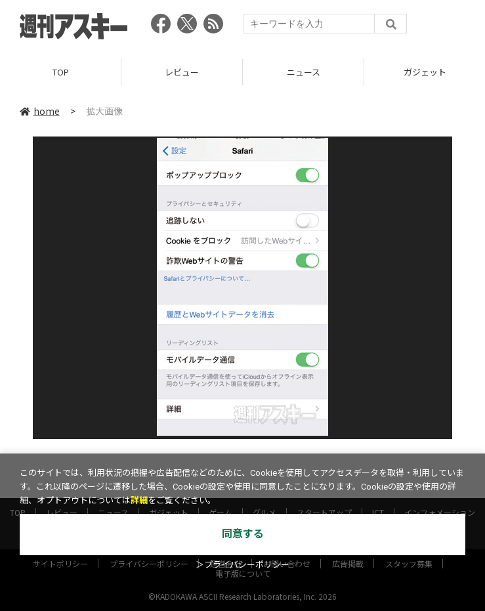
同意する (243, 534)
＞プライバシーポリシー (242, 565)
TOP (61, 72)
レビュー (182, 72)
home (40, 110)
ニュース (303, 72)
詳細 (139, 500)
